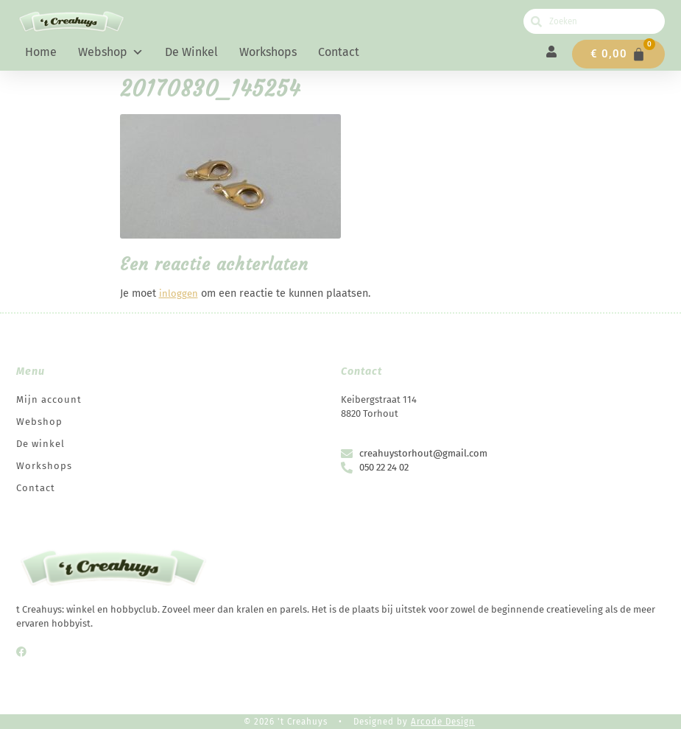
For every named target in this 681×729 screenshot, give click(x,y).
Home (41, 52)
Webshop (111, 52)
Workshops (268, 52)
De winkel (191, 52)
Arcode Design (443, 721)
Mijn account (49, 399)
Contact (338, 52)
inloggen (178, 293)
